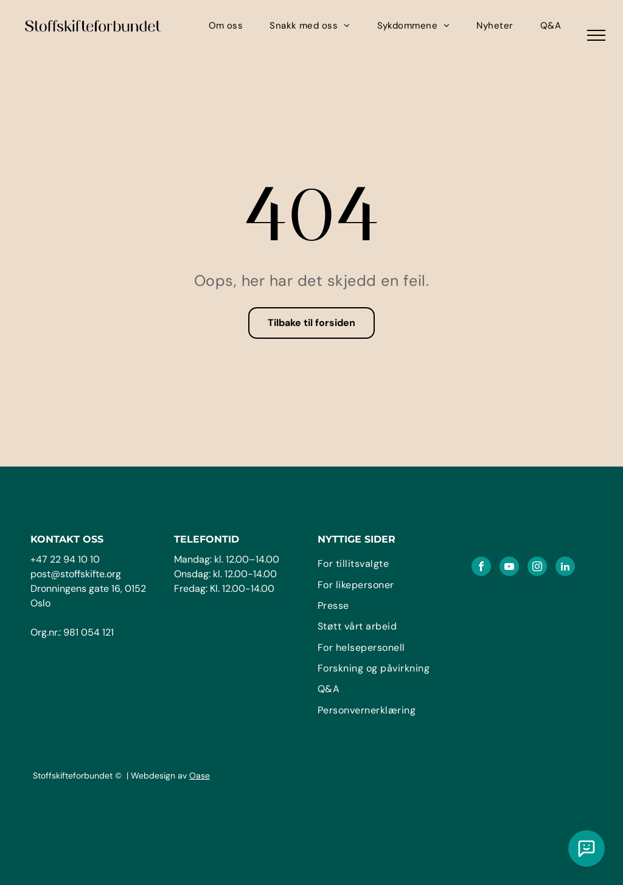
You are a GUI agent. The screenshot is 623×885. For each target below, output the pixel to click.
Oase (199, 775)
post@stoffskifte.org (75, 573)
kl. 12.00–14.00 (246, 559)
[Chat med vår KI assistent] (586, 848)
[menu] (596, 35)
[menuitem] (226, 26)
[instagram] (537, 568)
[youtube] (509, 568)
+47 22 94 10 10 (65, 559)
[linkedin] (565, 568)
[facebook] (481, 568)
